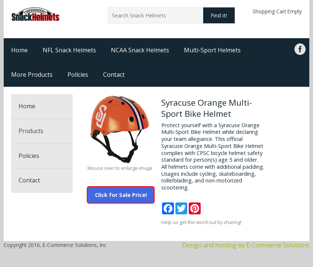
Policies (77, 74)
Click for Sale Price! (121, 194)
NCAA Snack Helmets (140, 50)
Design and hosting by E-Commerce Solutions (245, 245)
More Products (32, 74)
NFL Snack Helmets (69, 50)
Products (31, 131)
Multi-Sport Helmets (212, 50)
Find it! (219, 15)
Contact (114, 74)
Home (19, 50)
